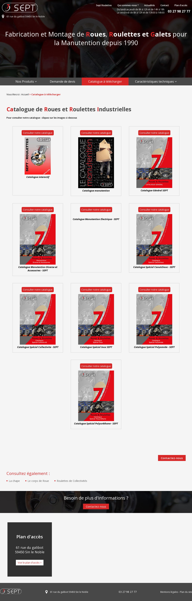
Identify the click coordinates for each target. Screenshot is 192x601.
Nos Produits (24, 81)
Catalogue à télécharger (105, 81)
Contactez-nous (172, 458)
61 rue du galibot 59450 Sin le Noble (26, 16)
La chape (14, 481)
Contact (164, 5)
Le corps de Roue (38, 481)
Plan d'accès (180, 5)
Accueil (25, 94)
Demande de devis (62, 81)
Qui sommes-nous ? (128, 5)
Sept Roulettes (104, 5)
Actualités (149, 5)
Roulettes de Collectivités (72, 481)
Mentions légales (169, 592)
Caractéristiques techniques (154, 81)
